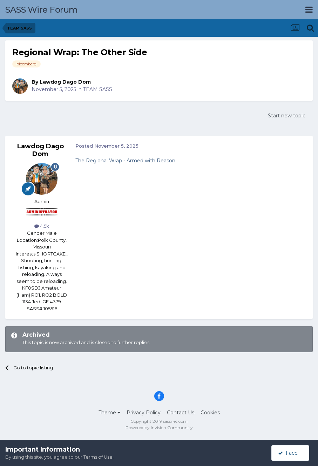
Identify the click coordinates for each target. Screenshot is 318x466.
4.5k (41, 226)
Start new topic (286, 115)
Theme (109, 412)
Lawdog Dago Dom (65, 82)
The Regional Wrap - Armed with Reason (125, 160)
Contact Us (180, 412)
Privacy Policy (144, 412)
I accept (291, 453)
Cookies (210, 412)
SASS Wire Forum (41, 10)
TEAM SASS (97, 89)
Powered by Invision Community (159, 427)
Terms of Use (98, 457)
